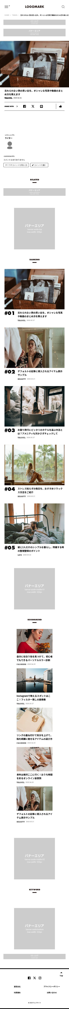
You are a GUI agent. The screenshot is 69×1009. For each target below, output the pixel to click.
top (61, 975)
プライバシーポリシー (52, 986)
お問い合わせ (52, 992)
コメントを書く (39, 165)
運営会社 (17, 986)
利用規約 (17, 992)
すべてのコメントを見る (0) (16, 165)
